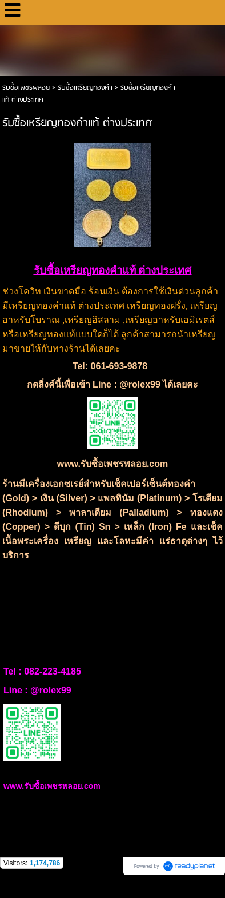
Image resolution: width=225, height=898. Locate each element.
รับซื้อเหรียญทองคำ (85, 88)
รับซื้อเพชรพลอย (26, 88)
